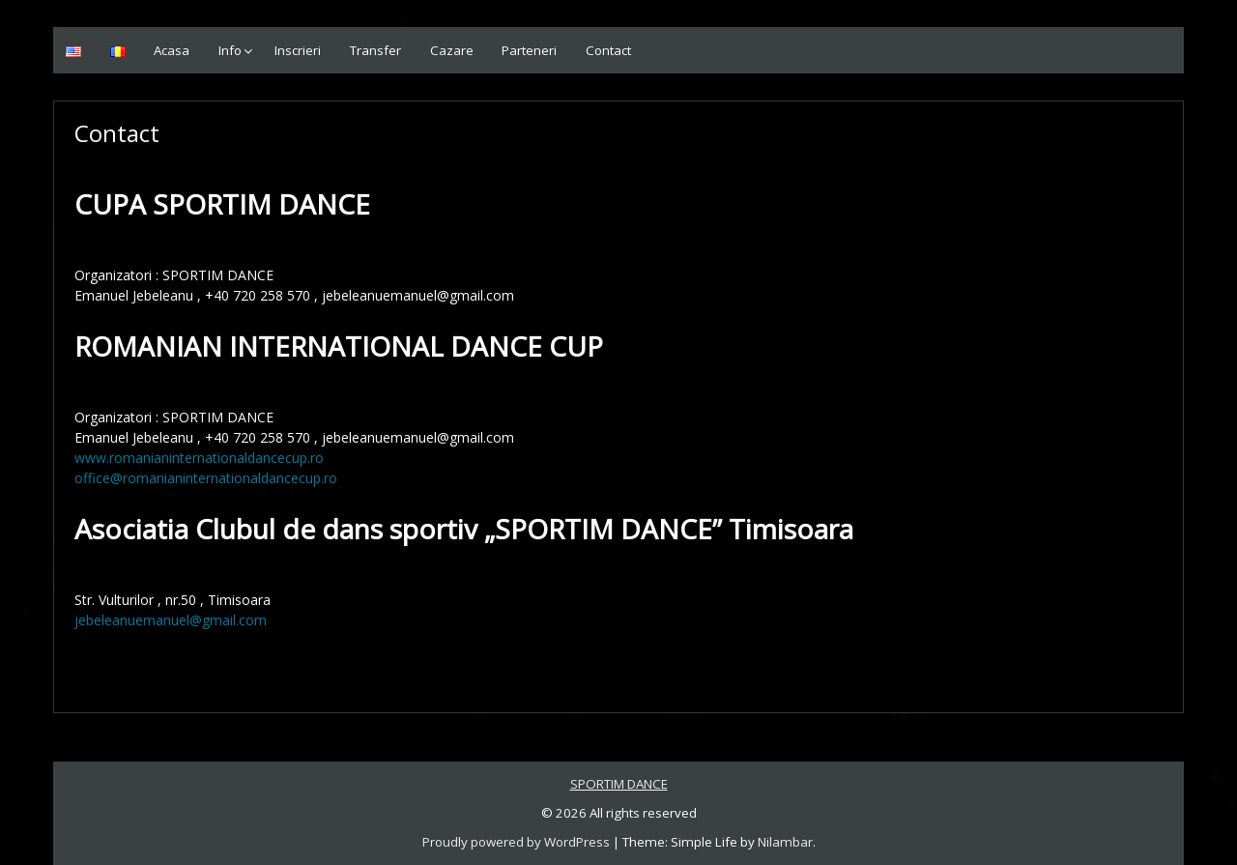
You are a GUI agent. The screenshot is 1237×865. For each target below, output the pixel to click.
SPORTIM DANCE (619, 784)
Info (230, 50)
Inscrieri (297, 50)
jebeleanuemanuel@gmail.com (170, 620)
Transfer (375, 50)
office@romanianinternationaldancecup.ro (205, 478)
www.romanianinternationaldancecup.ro (199, 457)
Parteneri (529, 50)
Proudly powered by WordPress (516, 842)
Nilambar (785, 842)
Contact (608, 50)
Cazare (452, 50)
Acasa (171, 50)
